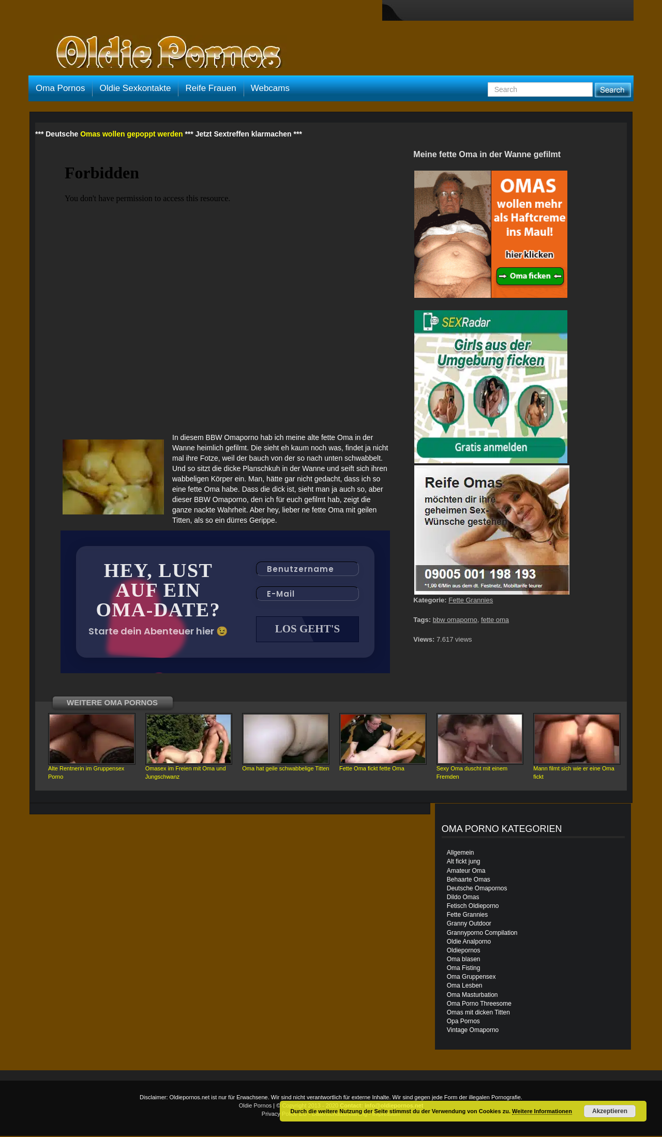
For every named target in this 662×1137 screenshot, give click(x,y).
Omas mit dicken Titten (478, 1013)
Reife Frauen (210, 88)
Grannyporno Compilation (482, 933)
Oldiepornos (463, 951)
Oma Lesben (465, 986)
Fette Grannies (470, 600)
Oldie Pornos (255, 1106)
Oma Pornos (60, 88)
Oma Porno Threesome (479, 1004)
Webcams (270, 88)
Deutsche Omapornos (477, 889)
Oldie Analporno (469, 942)
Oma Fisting (463, 969)
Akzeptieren (609, 1111)
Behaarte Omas (468, 880)
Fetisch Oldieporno (473, 907)
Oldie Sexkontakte (135, 88)
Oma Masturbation (472, 995)
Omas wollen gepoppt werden (131, 134)
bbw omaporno (455, 620)
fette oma (495, 620)
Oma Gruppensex (471, 977)
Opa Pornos (463, 1022)
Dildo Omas (463, 898)
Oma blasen (463, 960)
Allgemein (460, 853)
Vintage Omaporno (473, 1031)
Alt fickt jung (463, 862)
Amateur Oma (466, 871)
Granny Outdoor (469, 924)
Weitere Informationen (542, 1111)
